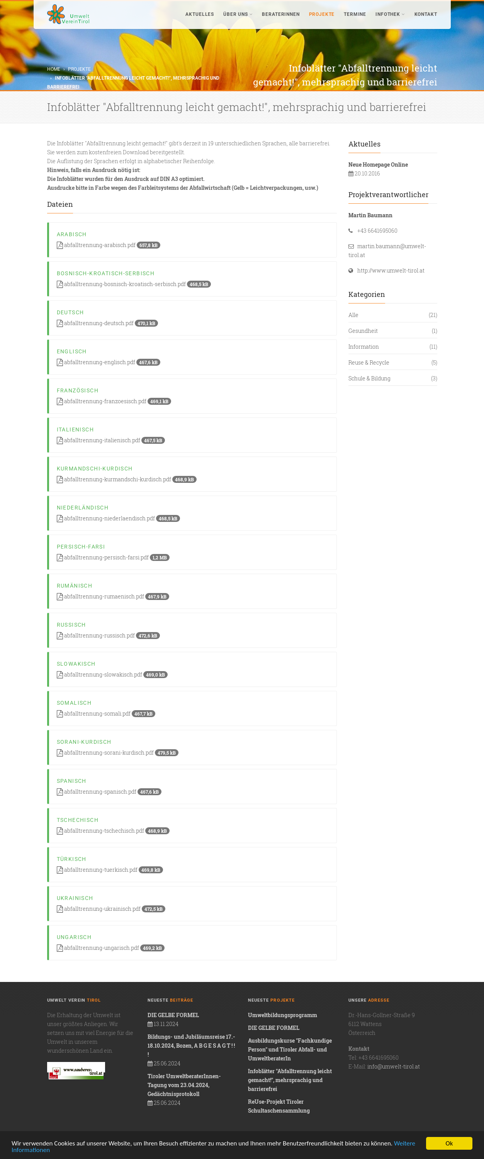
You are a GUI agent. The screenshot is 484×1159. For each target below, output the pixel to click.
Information (363, 346)
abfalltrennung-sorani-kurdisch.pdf (117, 752)
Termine (355, 14)
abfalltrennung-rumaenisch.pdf (113, 596)
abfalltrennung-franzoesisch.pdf (114, 401)
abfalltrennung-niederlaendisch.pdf (118, 518)
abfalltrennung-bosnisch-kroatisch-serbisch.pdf (134, 284)
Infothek (390, 14)
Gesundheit (363, 330)
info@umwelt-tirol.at (393, 1066)
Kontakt (425, 14)
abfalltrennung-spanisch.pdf (109, 791)
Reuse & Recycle (368, 362)
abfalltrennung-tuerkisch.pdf (110, 869)
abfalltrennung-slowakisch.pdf (112, 674)
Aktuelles (199, 14)
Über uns (238, 14)
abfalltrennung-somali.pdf (106, 713)
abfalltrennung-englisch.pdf (108, 362)
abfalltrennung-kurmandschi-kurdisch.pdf (127, 479)
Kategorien (366, 294)
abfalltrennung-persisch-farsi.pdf (113, 557)
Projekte (322, 14)
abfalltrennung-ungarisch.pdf (111, 947)
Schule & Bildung (369, 378)
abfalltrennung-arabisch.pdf (108, 245)
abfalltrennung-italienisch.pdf (111, 440)
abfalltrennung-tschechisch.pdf (113, 830)
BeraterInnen (280, 14)
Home (53, 69)
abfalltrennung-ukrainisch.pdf (111, 908)
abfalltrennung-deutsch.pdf (107, 323)
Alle (353, 315)
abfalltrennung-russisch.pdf (108, 635)
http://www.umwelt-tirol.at (391, 270)
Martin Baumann (370, 215)
